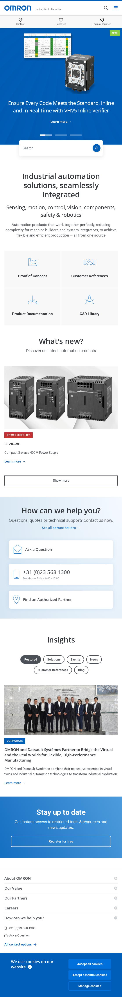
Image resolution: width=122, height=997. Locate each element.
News (94, 659)
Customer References (53, 670)
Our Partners (15, 898)
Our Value (13, 888)
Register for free (61, 841)
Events (75, 659)
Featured (30, 659)
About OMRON (17, 878)
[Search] (96, 148)
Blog (81, 670)
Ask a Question (17, 935)
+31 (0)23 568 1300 (20, 928)
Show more (61, 481)
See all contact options (59, 528)
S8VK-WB (12, 443)
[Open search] (106, 8)
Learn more (58, 122)
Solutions (54, 659)
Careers (11, 908)
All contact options (20, 944)
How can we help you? (24, 917)
